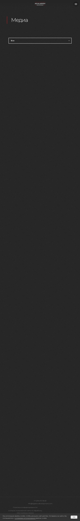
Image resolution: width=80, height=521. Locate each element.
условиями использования (25, 518)
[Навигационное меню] (76, 4)
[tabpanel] (40, 270)
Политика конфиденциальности (25, 507)
